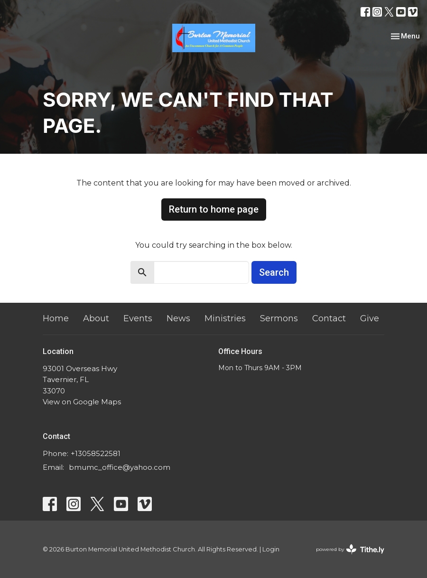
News (178, 318)
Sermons (279, 318)
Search (274, 272)
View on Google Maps (82, 401)
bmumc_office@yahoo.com (119, 467)
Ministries (225, 318)
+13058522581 (96, 453)
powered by (350, 549)
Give (369, 318)
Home (56, 318)
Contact (329, 318)
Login (270, 549)
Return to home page (214, 209)
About (96, 318)
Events (137, 318)
